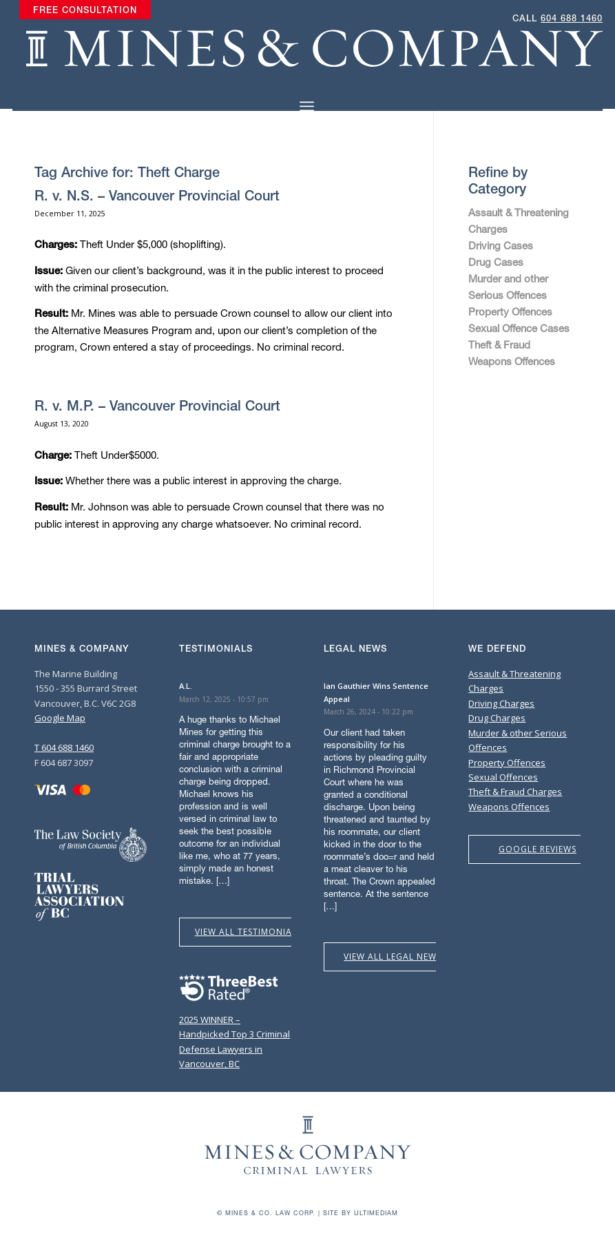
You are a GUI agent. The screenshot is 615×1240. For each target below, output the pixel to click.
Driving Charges (501, 703)
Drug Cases (495, 262)
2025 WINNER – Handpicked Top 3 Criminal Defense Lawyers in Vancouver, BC (234, 1035)
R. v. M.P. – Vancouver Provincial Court (157, 405)
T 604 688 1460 (64, 747)
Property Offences (510, 311)
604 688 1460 (572, 18)
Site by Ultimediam (360, 1213)
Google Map (59, 718)
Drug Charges (496, 718)
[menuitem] (85, 10)
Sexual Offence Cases (519, 328)
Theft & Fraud (499, 344)
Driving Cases (500, 245)
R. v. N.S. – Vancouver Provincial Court (157, 195)
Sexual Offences (503, 777)
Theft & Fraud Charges (515, 791)
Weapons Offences (511, 361)
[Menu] (307, 106)
